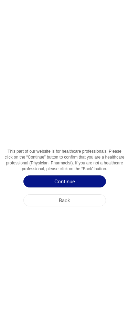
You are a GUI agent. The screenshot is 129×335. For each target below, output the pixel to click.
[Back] (64, 200)
